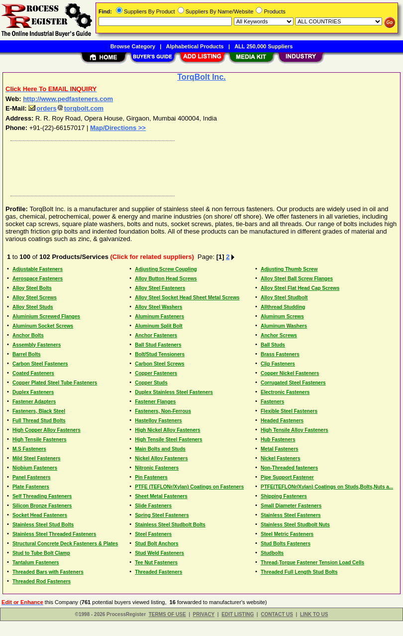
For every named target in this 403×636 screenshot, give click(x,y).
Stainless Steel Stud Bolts (43, 524)
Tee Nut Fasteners (156, 562)
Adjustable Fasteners (37, 269)
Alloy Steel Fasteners (160, 288)
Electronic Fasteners (285, 392)
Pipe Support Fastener (287, 477)
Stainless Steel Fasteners (291, 515)
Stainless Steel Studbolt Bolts (170, 524)
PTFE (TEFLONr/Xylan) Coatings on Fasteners (189, 487)
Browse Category (132, 46)
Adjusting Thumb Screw (289, 269)
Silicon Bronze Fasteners (42, 506)
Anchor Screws (279, 335)
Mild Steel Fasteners (36, 458)
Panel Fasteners (31, 477)
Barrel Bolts (26, 354)
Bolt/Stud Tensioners (160, 354)
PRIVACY (204, 614)
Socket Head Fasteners (39, 515)
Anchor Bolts (28, 335)
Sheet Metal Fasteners (161, 496)
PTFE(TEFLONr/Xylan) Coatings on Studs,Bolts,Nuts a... (327, 487)
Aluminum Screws (282, 316)
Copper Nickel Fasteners (290, 373)
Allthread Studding (283, 307)
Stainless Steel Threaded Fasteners (54, 534)
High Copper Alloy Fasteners (46, 430)
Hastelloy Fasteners (158, 420)
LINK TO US (314, 614)
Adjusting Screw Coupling (166, 269)
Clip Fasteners (278, 364)
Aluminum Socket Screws (42, 326)
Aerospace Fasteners (37, 278)
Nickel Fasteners (281, 458)
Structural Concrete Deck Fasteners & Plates (65, 543)
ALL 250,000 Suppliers (263, 46)
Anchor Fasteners (156, 335)
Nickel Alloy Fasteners (161, 458)
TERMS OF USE (167, 614)
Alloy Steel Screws (34, 297)
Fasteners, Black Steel (38, 411)
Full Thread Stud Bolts (39, 420)
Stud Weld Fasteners (159, 553)
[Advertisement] (199, 165)
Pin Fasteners (151, 477)
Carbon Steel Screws (159, 364)
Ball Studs (273, 345)
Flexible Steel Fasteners (289, 411)
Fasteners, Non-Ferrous (163, 411)
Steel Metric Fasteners (287, 534)
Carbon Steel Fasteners (40, 364)
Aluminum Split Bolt (159, 326)
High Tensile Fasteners (39, 439)
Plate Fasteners (30, 487)
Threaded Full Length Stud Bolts (299, 572)
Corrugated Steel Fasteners (293, 382)
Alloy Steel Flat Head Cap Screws (300, 288)
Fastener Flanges (155, 401)
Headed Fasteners (282, 420)
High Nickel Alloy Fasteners (167, 430)
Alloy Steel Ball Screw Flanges (297, 278)
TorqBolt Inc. (201, 77)
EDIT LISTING (237, 614)
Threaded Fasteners (158, 572)
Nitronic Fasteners (157, 468)
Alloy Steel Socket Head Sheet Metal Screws (187, 297)
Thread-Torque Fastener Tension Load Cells (312, 562)
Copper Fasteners (156, 373)
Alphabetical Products (195, 46)
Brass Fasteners (280, 354)
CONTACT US (277, 614)
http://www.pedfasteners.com (68, 99)
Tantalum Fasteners (35, 562)
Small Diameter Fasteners (291, 506)
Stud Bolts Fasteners (285, 543)
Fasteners (272, 401)
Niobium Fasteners (34, 468)
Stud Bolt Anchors (156, 543)
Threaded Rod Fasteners (41, 581)
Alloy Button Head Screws (166, 278)
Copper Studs (151, 382)
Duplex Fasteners (33, 392)
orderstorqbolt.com (65, 108)
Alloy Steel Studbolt (284, 297)
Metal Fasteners (280, 449)
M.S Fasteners (29, 449)
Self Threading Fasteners (42, 496)
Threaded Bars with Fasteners (48, 572)
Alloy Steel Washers (158, 307)
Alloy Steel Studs (32, 307)
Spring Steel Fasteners (162, 515)
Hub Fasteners (278, 439)
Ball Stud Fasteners (158, 345)
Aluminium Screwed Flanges (46, 316)
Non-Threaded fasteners (289, 468)
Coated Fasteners (33, 373)
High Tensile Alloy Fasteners (294, 430)
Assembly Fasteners (36, 345)
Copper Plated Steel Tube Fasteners (54, 382)
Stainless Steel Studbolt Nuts (295, 524)
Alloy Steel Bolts (32, 288)
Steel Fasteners (153, 534)
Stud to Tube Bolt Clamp (41, 553)
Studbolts (272, 553)
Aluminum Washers (284, 326)
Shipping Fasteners (284, 496)
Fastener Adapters (34, 401)
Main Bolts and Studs (160, 449)
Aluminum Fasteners (159, 316)
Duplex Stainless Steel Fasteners (174, 392)
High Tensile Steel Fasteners (168, 439)
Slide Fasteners (153, 506)
